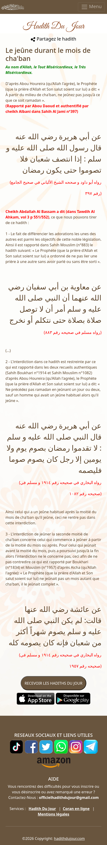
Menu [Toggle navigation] (91, 6)
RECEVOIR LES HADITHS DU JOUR (53, 683)
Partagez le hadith (53, 39)
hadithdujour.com (69, 838)
